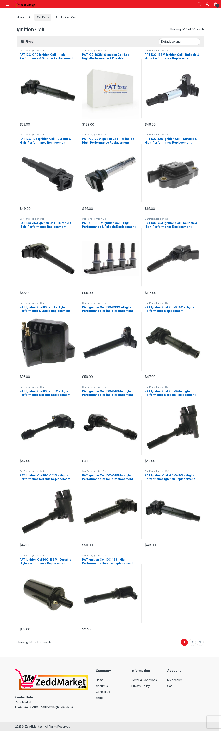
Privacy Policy (140, 686)
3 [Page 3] (200, 642)
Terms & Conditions (144, 680)
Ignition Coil (37, 50)
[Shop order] (179, 41)
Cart (169, 686)
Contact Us (103, 691)
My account (174, 680)
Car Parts (43, 17)
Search (199, 4)
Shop (99, 698)
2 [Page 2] (192, 642)
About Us (102, 686)
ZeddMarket (33, 726)
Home (20, 17)
